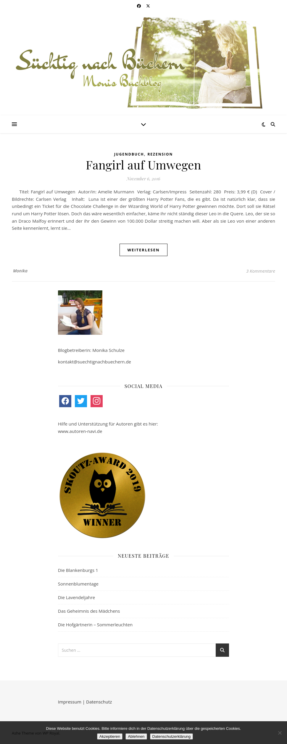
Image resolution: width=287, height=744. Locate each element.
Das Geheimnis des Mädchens (89, 611)
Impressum (69, 702)
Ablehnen (136, 736)
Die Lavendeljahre (76, 597)
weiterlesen (143, 250)
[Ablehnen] (280, 733)
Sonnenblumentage (78, 584)
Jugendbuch (129, 154)
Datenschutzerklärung (171, 736)
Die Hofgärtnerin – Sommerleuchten (95, 624)
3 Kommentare (260, 271)
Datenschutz (99, 702)
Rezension (160, 154)
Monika (20, 271)
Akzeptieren (109, 736)
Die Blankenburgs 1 (78, 570)
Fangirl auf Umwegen (143, 164)
